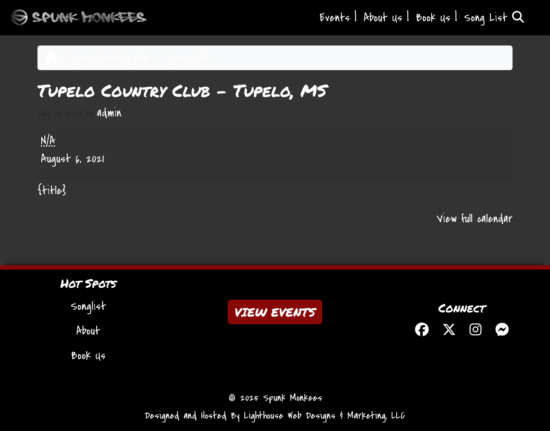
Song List (494, 18)
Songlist (88, 306)
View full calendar (475, 219)
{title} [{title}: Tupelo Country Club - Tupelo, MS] (51, 191)
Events (335, 18)
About (88, 331)
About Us (383, 18)
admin (109, 113)
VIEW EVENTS (275, 311)
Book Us (433, 18)
